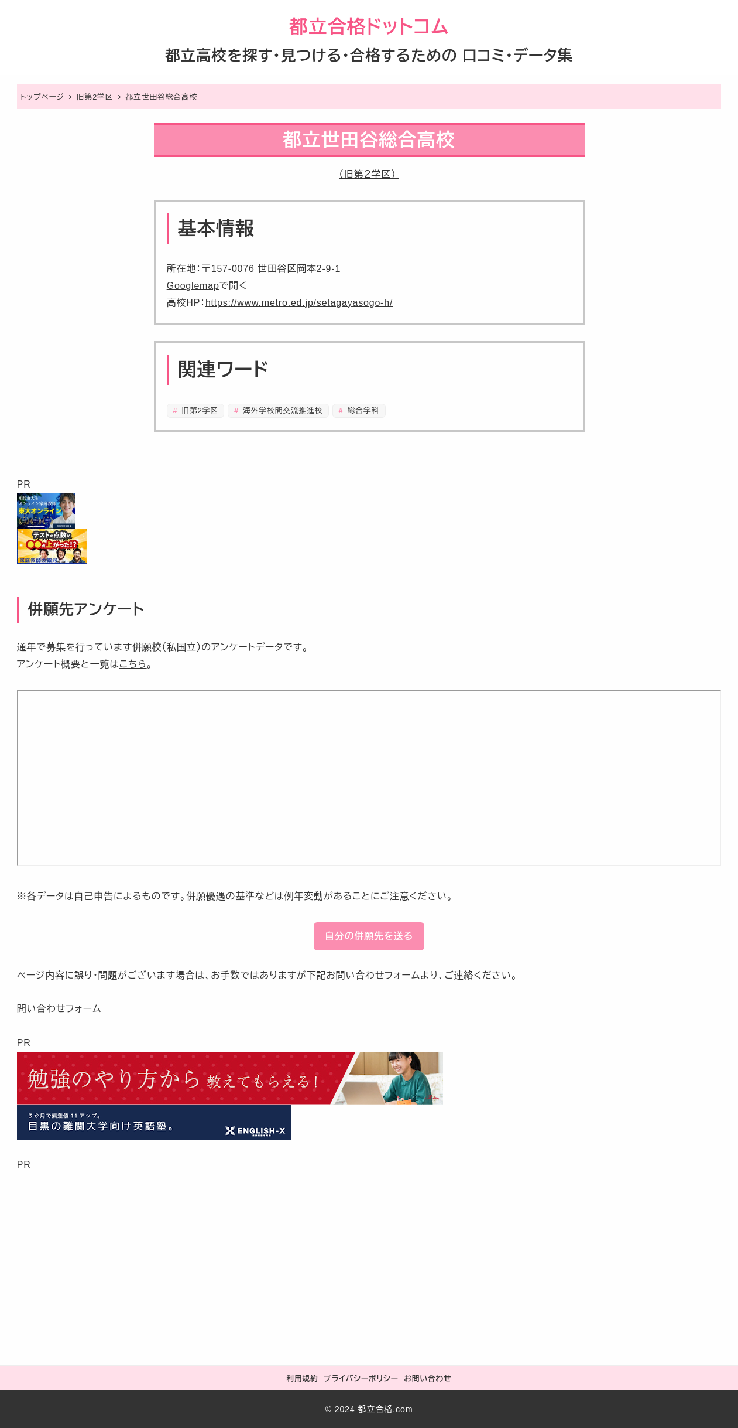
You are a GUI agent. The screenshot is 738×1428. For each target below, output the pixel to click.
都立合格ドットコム (369, 27)
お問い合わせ (427, 1378)
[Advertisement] (368, 1255)
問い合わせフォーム (59, 1009)
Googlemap (193, 286)
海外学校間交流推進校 (281, 410)
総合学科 (362, 410)
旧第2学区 (198, 410)
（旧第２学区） (369, 174)
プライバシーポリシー (361, 1378)
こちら (133, 664)
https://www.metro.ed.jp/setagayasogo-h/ (299, 303)
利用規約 (302, 1378)
